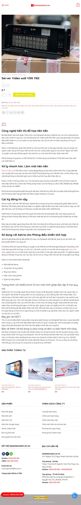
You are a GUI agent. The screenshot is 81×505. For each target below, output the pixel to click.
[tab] (4, 125)
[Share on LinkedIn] (22, 112)
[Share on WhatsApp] (3, 112)
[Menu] (5, 5)
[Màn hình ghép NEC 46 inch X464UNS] (14, 368)
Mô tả (4, 125)
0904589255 (66, 469)
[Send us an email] (7, 454)
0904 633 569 (13, 458)
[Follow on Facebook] (3, 454)
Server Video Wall (19, 75)
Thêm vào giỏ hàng (24, 95)
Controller (5, 108)
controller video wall (69, 106)
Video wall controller (56, 106)
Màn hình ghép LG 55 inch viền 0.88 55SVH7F (67, 388)
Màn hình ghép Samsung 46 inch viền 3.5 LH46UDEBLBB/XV (39, 388)
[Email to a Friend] (15, 112)
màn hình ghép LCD (21, 106)
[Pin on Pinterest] (18, 112)
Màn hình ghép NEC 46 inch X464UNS (11, 388)
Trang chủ (6, 75)
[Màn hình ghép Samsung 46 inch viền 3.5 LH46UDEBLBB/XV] (40, 368)
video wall (31, 106)
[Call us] (11, 454)
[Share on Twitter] (11, 112)
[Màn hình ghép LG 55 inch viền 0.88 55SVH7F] (67, 368)
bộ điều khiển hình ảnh (41, 106)
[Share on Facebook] (7, 112)
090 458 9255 (12, 461)
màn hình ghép (9, 106)
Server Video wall (8, 171)
